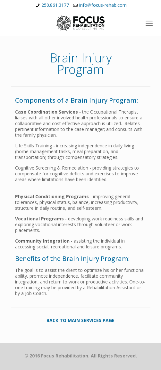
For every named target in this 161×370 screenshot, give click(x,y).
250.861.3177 (55, 5)
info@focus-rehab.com (103, 5)
